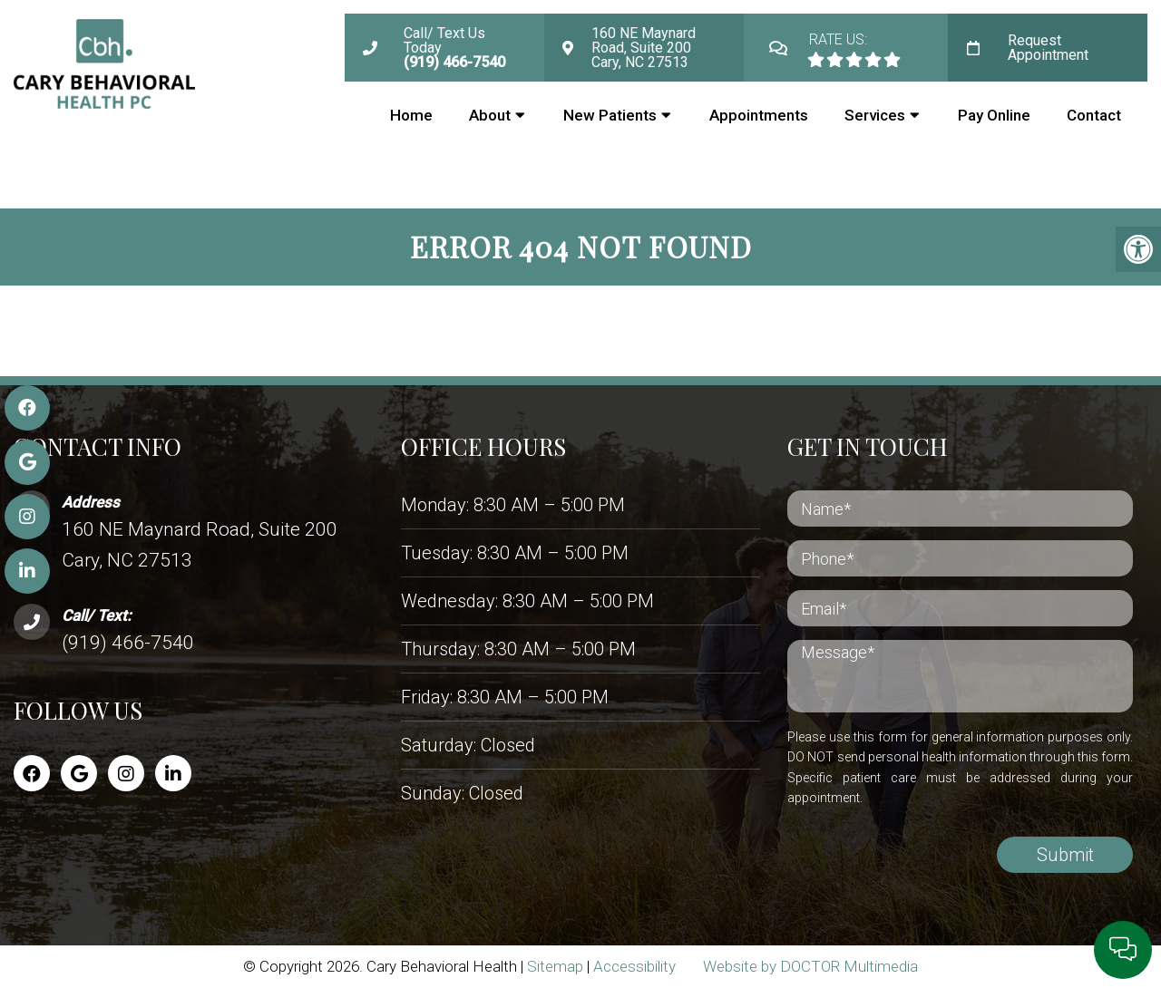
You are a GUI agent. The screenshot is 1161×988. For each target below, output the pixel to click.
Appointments (758, 115)
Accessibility (634, 966)
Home (411, 115)
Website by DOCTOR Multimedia (810, 966)
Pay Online (994, 115)
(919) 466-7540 (128, 643)
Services (874, 115)
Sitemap (555, 966)
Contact (1094, 115)
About (490, 115)
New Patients (610, 115)
